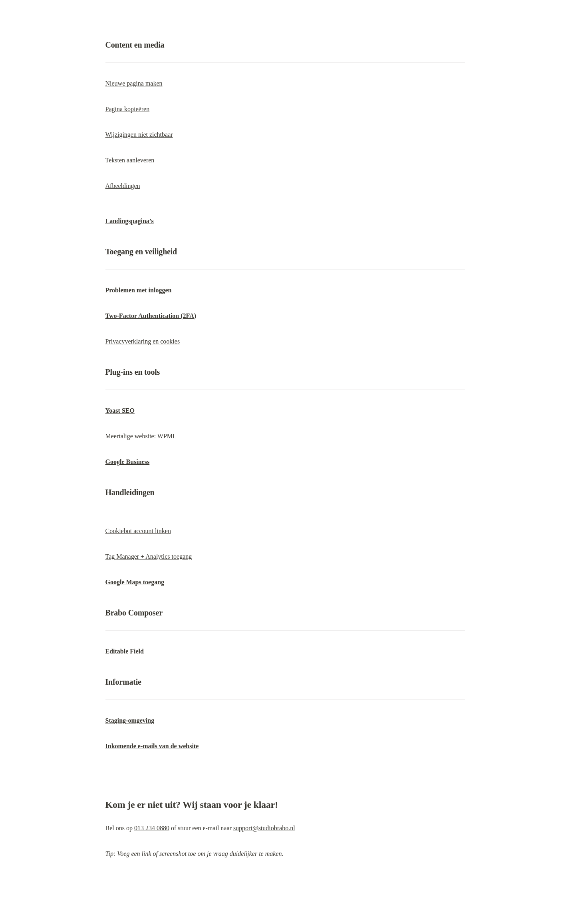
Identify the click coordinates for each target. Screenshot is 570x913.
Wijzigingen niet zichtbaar (139, 134)
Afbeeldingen (122, 185)
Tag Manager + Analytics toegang (148, 556)
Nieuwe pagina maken (134, 83)
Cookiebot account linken (138, 530)
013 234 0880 (151, 828)
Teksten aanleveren (130, 160)
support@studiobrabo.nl (264, 828)
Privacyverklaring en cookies (142, 341)
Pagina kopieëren (127, 109)
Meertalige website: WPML (141, 436)
